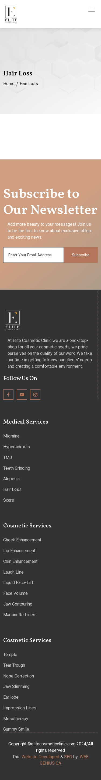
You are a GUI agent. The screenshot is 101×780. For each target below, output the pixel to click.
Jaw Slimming (16, 686)
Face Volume (15, 593)
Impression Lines (19, 707)
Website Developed (40, 756)
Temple (10, 654)
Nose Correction (18, 676)
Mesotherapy (15, 718)
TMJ (7, 457)
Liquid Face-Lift (18, 582)
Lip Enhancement (19, 550)
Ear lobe (11, 697)
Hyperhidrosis (16, 446)
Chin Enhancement (20, 561)
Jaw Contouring (17, 604)
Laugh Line (13, 572)
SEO (68, 756)
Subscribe (80, 255)
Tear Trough (14, 665)
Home (9, 83)
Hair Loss (12, 489)
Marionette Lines (19, 614)
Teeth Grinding (16, 468)
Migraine (11, 436)
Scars (8, 500)
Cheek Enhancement (22, 539)
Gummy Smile (16, 729)
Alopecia (11, 478)
